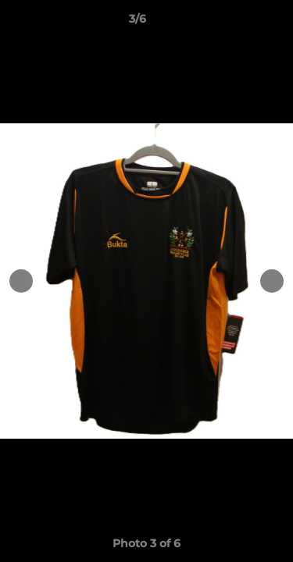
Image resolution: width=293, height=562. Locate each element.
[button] (236, 23)
